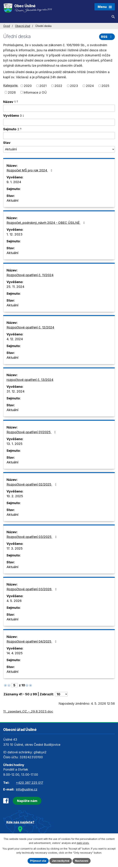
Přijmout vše (38, 860)
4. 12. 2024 (15, 339)
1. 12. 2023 (14, 234)
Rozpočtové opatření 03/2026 (32, 589)
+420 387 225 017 (29, 783)
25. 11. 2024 (15, 287)
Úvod (6, 26)
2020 (28, 86)
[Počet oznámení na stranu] (61, 694)
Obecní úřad (22, 26)
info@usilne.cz (26, 789)
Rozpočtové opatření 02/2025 (32, 484)
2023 (74, 86)
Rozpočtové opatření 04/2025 (32, 641)
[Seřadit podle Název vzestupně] (17, 101)
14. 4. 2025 (15, 653)
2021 (43, 86)
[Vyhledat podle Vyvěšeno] (59, 122)
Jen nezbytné (60, 860)
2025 (105, 86)
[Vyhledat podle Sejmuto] (59, 135)
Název (9, 102)
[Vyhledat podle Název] (59, 108)
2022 (58, 86)
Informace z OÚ (35, 92)
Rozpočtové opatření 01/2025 (32, 432)
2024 (90, 86)
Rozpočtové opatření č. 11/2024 (30, 275)
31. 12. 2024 (15, 391)
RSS (107, 37)
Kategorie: (10, 85)
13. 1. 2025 (14, 444)
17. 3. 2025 (15, 548)
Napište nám (27, 801)
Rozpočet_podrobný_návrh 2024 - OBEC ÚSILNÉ (46, 223)
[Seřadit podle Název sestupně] (17, 102)
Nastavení (81, 860)
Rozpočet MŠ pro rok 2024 (30, 170)
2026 (12, 92)
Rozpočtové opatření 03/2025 (32, 537)
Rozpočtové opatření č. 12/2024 (30, 327)
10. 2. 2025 (15, 496)
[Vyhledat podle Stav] (59, 149)
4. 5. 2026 (14, 601)
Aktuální (12, 200)
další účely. (83, 842)
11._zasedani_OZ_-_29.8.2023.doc (28, 711)
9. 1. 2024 (14, 182)
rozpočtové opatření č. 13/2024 (30, 380)
